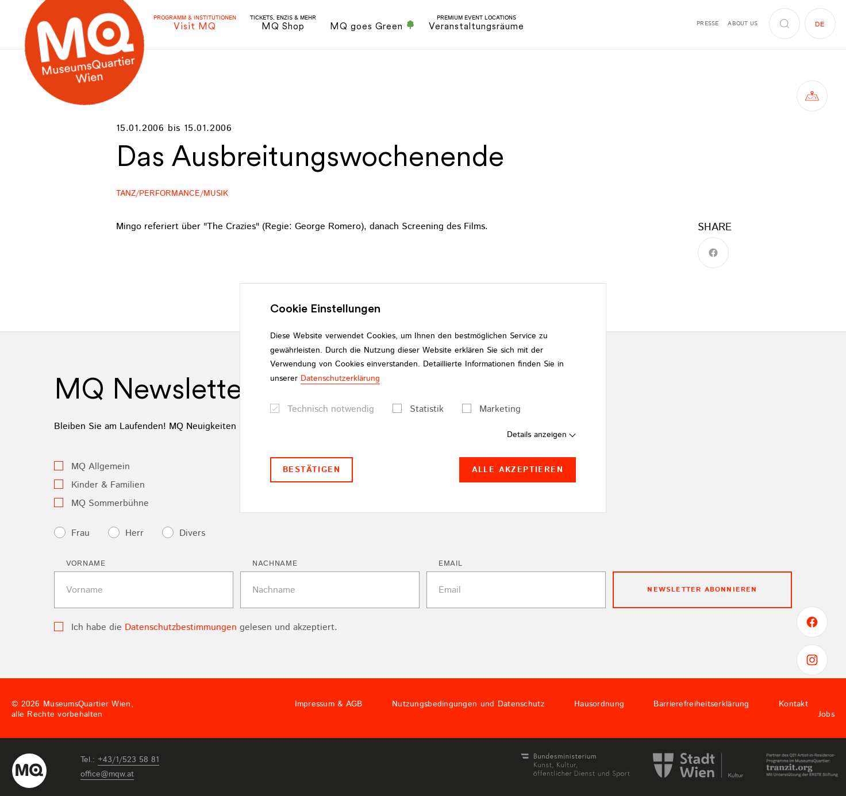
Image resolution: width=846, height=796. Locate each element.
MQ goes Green (372, 26)
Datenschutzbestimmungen (181, 627)
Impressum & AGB (329, 704)
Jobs (826, 714)
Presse (707, 23)
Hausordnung (599, 704)
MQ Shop (283, 23)
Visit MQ (194, 23)
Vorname (86, 563)
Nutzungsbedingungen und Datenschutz (468, 704)
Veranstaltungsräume (476, 23)
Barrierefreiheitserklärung (701, 704)
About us (742, 23)
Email (450, 563)
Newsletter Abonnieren (702, 589)
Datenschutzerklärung (340, 378)
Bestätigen (311, 470)
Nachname (274, 563)
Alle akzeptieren (517, 470)
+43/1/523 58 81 (128, 760)
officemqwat (107, 774)
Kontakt (793, 704)
